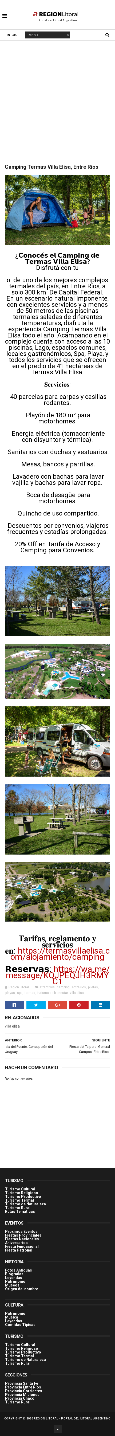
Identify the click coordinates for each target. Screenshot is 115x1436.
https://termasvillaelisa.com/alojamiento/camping (60, 954)
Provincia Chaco (19, 1398)
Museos (12, 1285)
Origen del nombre (21, 1289)
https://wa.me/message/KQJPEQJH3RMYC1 (58, 975)
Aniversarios (16, 1243)
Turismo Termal (19, 1200)
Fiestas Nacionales (22, 1239)
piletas (93, 987)
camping (63, 987)
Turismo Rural (17, 1208)
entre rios (79, 987)
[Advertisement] (57, 100)
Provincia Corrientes (23, 1391)
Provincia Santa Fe (21, 1383)
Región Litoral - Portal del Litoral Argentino (72, 1418)
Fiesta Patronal (18, 1250)
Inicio (12, 35)
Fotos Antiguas (18, 1270)
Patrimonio (15, 1281)
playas (10, 993)
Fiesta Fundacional (22, 1246)
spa (19, 993)
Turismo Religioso (21, 1193)
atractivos (47, 987)
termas (30, 993)
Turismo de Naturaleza (25, 1204)
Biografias (14, 1274)
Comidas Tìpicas (20, 1325)
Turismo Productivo (23, 1196)
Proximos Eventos (21, 1231)
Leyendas (13, 1278)
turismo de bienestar (52, 993)
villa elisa (77, 993)
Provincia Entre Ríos (23, 1387)
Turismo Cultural (20, 1189)
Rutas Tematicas (20, 1211)
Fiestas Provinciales (23, 1235)
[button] (4, 12)
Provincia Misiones (22, 1394)
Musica (11, 1317)
